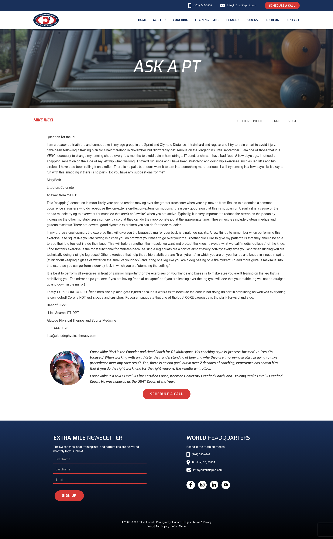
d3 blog (272, 20)
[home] (46, 20)
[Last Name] (100, 470)
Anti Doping (162, 526)
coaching (180, 20)
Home (142, 20)
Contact (292, 20)
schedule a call (166, 394)
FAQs (174, 526)
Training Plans (207, 20)
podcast (253, 20)
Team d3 (232, 20)
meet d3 (159, 20)
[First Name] (100, 459)
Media (182, 526)
